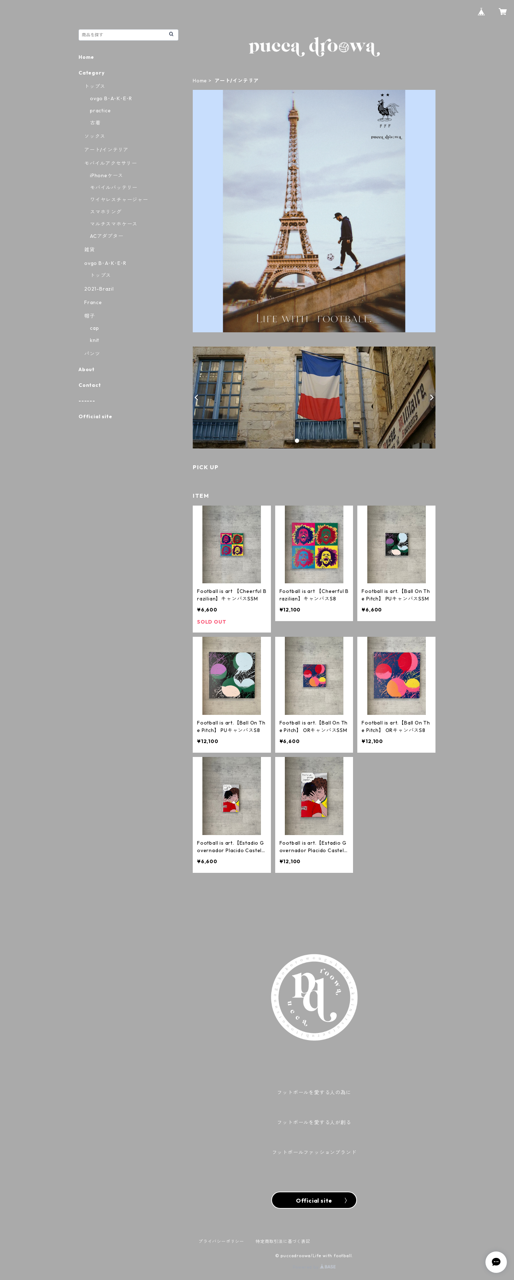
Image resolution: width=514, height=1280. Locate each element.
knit (94, 340)
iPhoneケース (106, 175)
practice (100, 110)
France (93, 302)
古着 (95, 122)
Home (200, 80)
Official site (95, 416)
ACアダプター (107, 236)
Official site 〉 (314, 1200)
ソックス (94, 136)
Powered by (314, 1267)
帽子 (89, 316)
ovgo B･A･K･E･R (111, 98)
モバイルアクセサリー (110, 163)
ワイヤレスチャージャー (119, 199)
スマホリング (106, 212)
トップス (94, 86)
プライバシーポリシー (221, 1241)
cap (94, 328)
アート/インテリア (106, 150)
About (87, 369)
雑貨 (89, 249)
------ (87, 401)
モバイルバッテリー (113, 187)
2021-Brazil (99, 289)
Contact (90, 385)
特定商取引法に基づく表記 (283, 1241)
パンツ (92, 353)
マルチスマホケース (113, 224)
